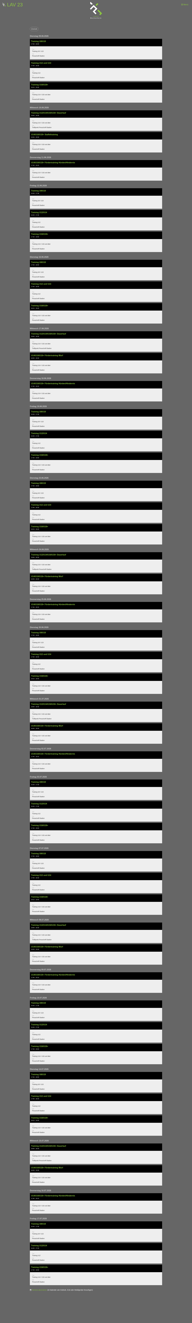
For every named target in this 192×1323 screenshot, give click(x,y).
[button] (96, 49)
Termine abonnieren (39, 1290)
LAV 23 (15, 4)
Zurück (34, 29)
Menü (184, 5)
